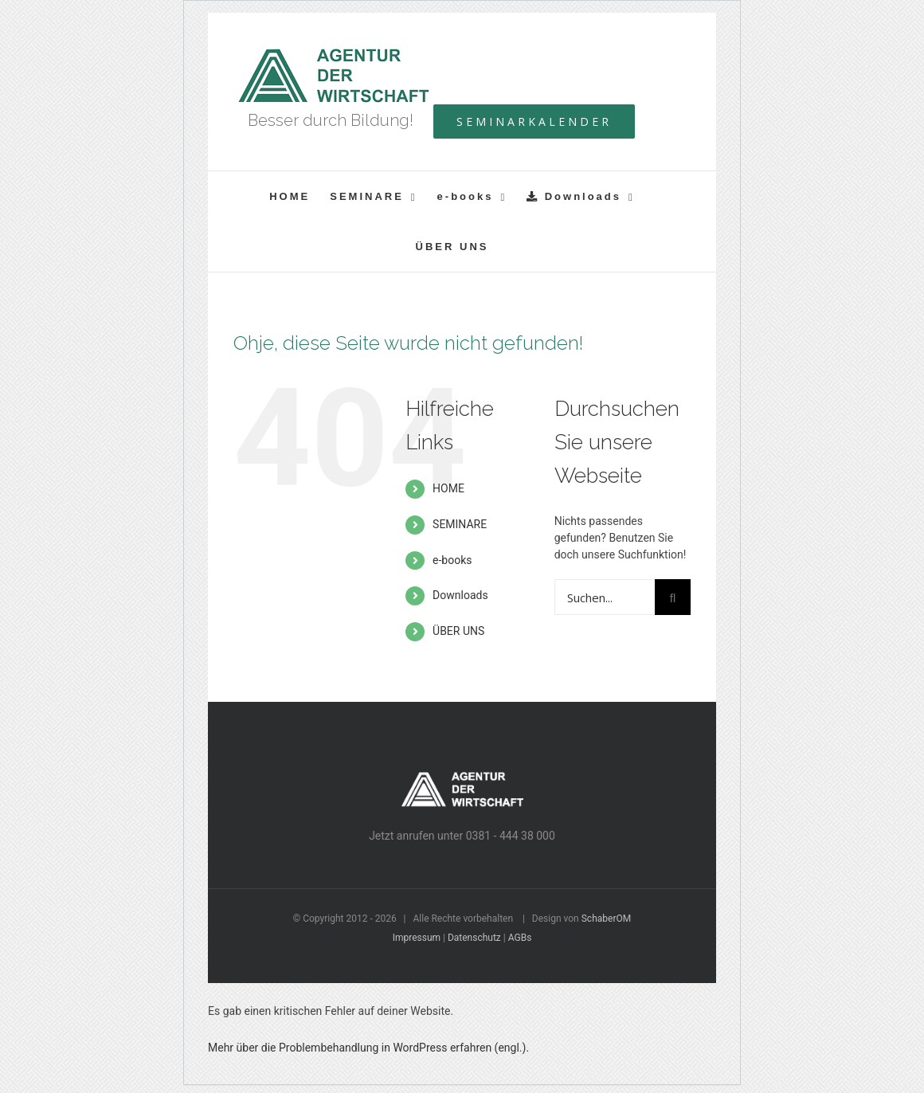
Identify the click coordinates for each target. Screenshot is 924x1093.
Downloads (460, 595)
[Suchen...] (604, 597)
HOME (448, 488)
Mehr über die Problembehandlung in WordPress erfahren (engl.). (368, 1047)
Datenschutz (474, 937)
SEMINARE (460, 524)
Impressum (416, 937)
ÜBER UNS (458, 631)
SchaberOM (606, 918)
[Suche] (673, 597)
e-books (452, 560)
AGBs (520, 937)
